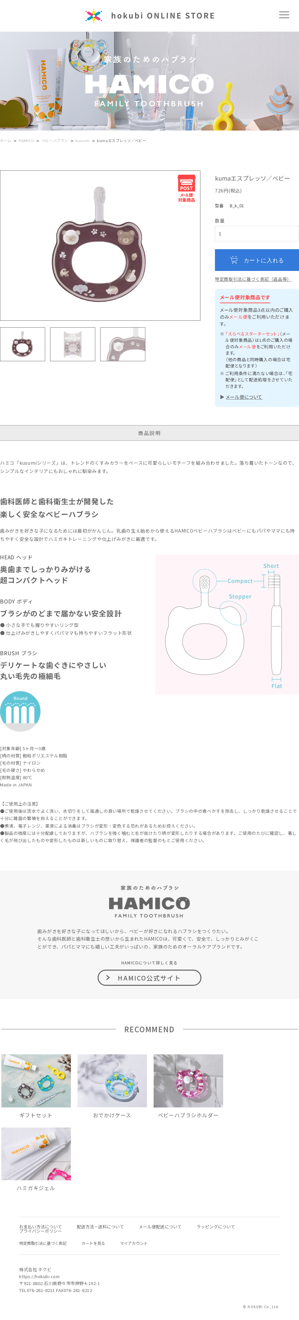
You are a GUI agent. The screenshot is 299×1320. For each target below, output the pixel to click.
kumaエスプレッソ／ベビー (121, 140)
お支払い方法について (40, 1226)
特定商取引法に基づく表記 (43, 1243)
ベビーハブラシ (55, 140)
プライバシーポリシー (40, 1231)
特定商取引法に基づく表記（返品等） (253, 279)
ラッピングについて (215, 1226)
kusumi (82, 140)
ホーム (6, 140)
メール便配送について (160, 1226)
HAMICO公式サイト (149, 977)
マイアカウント (134, 1243)
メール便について (244, 397)
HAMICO (26, 140)
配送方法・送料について (100, 1226)
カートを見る (93, 1243)
